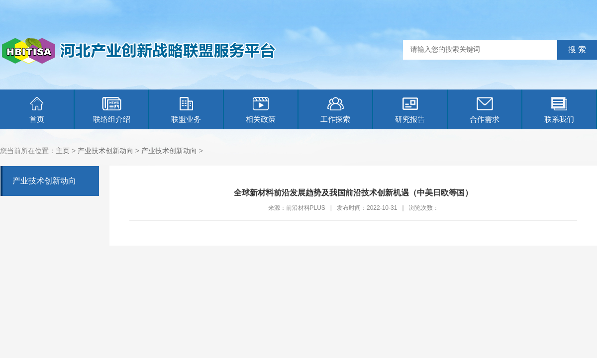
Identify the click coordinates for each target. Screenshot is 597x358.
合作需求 (484, 110)
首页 (36, 110)
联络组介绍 (111, 110)
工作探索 (335, 110)
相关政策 (261, 110)
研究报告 (410, 110)
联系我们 (559, 110)
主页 (63, 151)
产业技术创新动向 (105, 151)
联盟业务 (186, 110)
